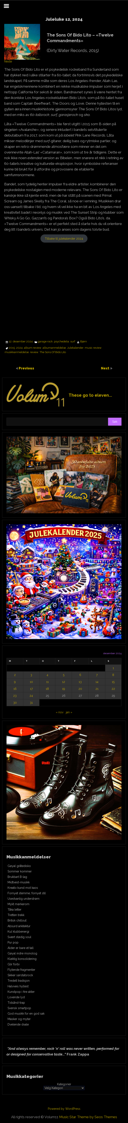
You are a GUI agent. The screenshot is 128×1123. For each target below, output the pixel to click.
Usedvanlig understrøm (23, 898)
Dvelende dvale (18, 1024)
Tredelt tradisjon (19, 980)
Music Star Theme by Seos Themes (88, 1117)
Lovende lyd (16, 997)
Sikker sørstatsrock (20, 975)
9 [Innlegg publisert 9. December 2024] (15, 682)
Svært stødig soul (19, 937)
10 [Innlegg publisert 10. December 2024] (31, 682)
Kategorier (64, 1084)
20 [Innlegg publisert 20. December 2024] (80, 688)
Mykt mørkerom (18, 904)
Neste (8, 61)
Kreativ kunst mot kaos (23, 887)
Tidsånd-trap (16, 1002)
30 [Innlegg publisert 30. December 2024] (15, 702)
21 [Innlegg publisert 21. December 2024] (96, 688)
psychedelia (61, 341)
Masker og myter (19, 1019)
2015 (12, 347)
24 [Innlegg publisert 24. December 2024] (31, 695)
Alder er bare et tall (21, 948)
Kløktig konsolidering (22, 959)
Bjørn (83, 341)
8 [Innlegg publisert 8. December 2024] (113, 675)
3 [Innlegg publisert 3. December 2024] (31, 675)
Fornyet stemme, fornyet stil (27, 893)
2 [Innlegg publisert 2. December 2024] (15, 675)
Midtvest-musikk (19, 882)
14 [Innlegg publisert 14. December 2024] (96, 682)
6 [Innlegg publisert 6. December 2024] (80, 675)
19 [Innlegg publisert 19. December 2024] (63, 688)
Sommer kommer (20, 871)
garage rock (45, 341)
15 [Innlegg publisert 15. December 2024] (113, 682)
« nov (59, 712)
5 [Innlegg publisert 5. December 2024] (63, 675)
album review (32, 347)
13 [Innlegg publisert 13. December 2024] (80, 682)
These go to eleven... (90, 395)
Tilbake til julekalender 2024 (64, 238)
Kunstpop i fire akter (21, 991)
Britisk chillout (17, 920)
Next (105, 368)
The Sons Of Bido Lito (53, 352)
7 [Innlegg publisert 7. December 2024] (97, 675)
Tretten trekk (16, 915)
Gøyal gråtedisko (19, 866)
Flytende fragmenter (21, 969)
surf (72, 341)
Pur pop (13, 942)
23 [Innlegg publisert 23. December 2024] (15, 695)
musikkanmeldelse (17, 352)
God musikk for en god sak (26, 1013)
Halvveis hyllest (18, 986)
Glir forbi (14, 964)
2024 (19, 347)
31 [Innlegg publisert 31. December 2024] (31, 702)
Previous (26, 368)
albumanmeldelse (54, 347)
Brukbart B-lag (17, 877)
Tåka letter (14, 909)
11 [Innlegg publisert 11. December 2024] (47, 682)
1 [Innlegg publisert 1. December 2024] (113, 668)
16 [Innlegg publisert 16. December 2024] (15, 688)
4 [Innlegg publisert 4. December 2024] (47, 675)
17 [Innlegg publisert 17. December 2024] (31, 688)
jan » (69, 712)
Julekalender (75, 347)
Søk (114, 421)
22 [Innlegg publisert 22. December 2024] (113, 688)
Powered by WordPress (64, 1108)
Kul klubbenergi (18, 931)
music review (93, 347)
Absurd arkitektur (19, 926)
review (34, 352)
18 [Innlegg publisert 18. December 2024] (47, 688)
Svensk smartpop (19, 1008)
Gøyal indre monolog (22, 953)
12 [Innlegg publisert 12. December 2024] (63, 682)
